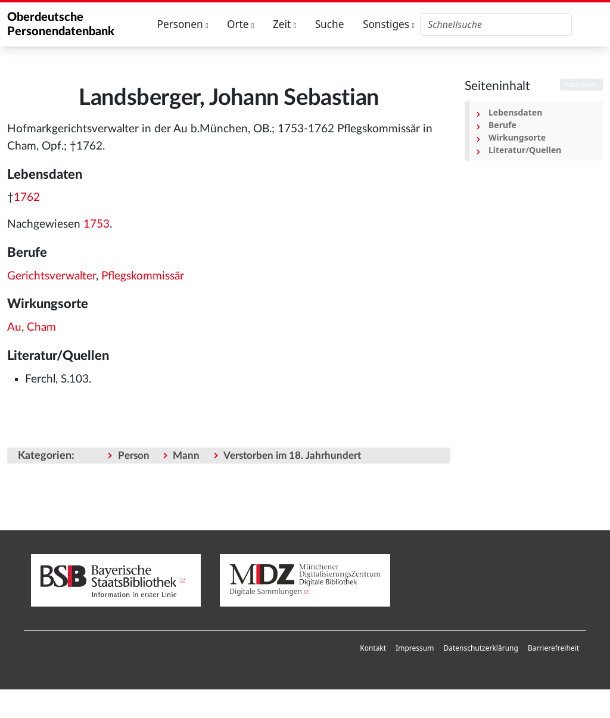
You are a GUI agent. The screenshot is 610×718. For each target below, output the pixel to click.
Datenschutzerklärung (480, 648)
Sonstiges (389, 24)
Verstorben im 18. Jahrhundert (292, 455)
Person (134, 455)
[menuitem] (373, 648)
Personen (182, 24)
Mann (186, 455)
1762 (27, 197)
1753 (96, 224)
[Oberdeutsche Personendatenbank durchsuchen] (496, 24)
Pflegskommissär (142, 276)
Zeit (284, 24)
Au (14, 327)
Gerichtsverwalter (51, 276)
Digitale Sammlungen (265, 591)
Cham (41, 327)
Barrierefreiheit (553, 648)
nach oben (581, 84)
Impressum (415, 648)
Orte (240, 24)
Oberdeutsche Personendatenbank (60, 24)
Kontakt (373, 648)
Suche (329, 24)
